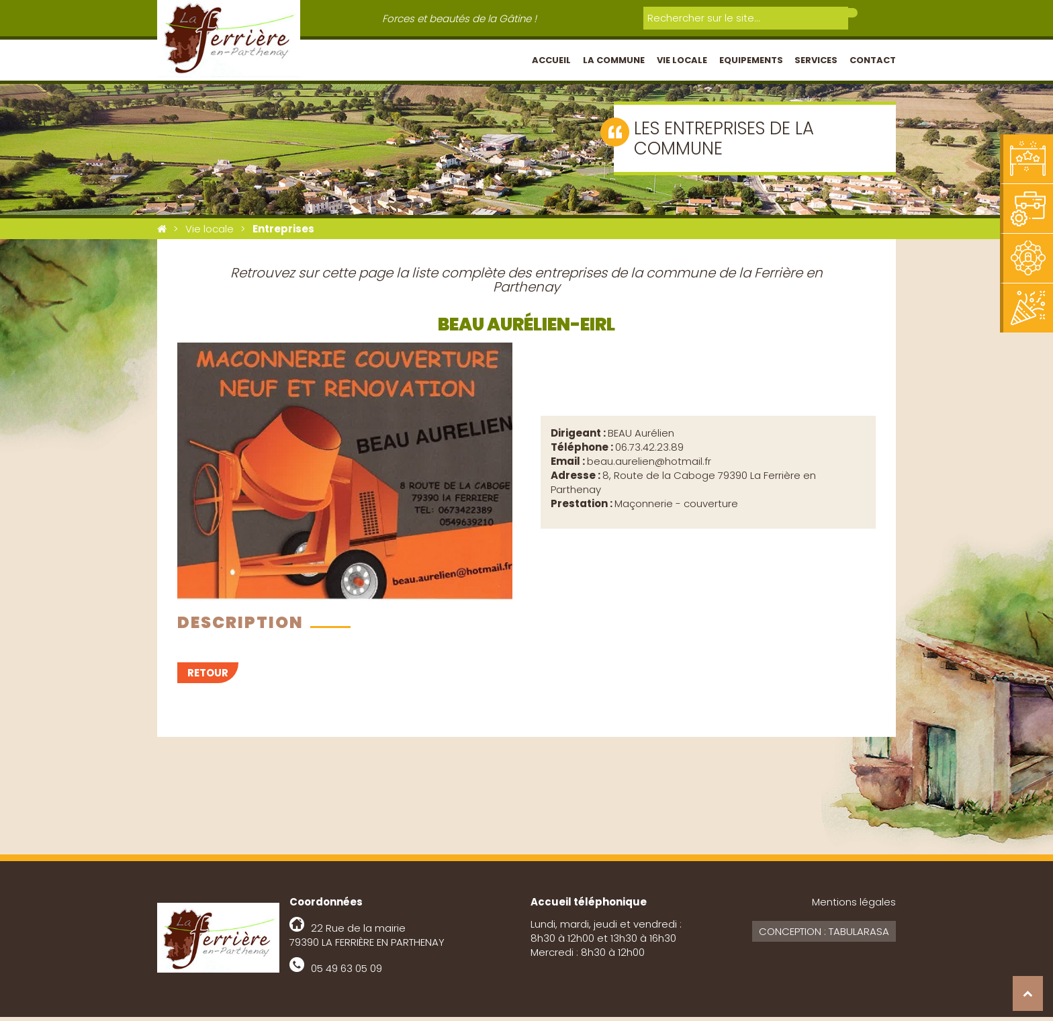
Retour (207, 677)
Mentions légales (854, 906)
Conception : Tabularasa (824, 935)
